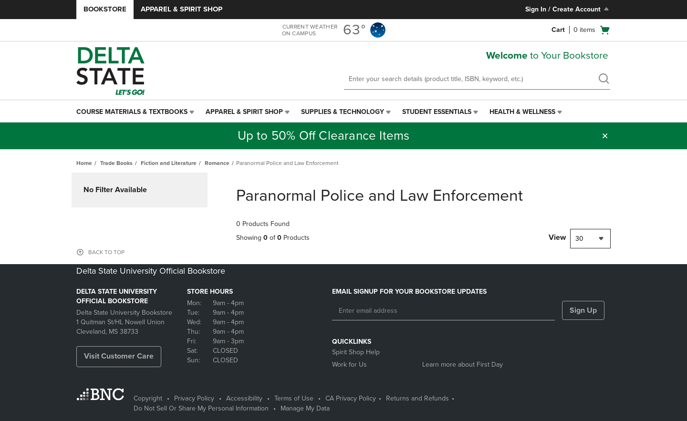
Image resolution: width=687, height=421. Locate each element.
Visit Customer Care (119, 356)
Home (84, 163)
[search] (603, 79)
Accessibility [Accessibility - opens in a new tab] (244, 398)
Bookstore (104, 9)
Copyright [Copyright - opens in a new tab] (148, 398)
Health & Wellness (522, 112)
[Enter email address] (443, 310)
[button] (605, 136)
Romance (217, 163)
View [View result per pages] (557, 237)
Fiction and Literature (169, 163)
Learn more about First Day (462, 364)
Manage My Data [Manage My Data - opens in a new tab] (305, 408)
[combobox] (590, 238)
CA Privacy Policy (350, 398)
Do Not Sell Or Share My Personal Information (201, 408)
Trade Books (116, 163)
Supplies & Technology (342, 112)
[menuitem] (136, 112)
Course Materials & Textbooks (131, 112)
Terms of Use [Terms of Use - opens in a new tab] (293, 398)
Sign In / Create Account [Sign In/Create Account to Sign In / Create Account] (568, 9)
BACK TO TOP (106, 252)
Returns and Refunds (417, 398)
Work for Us (349, 364)
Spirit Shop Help (356, 352)
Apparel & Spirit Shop (181, 9)
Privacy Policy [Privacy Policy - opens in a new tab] (194, 398)
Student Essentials (436, 112)
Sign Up (583, 310)
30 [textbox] (579, 239)
